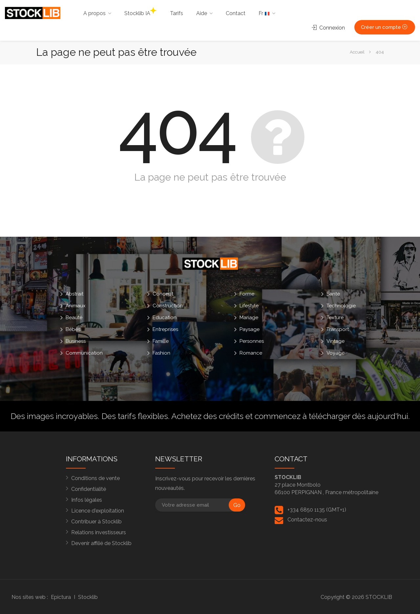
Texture (335, 317)
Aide (201, 13)
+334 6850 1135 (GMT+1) (316, 510)
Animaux (76, 306)
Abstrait (74, 294)
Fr (264, 13)
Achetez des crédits (207, 416)
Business (76, 341)
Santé (333, 294)
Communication (84, 353)
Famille (161, 341)
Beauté (74, 317)
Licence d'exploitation (97, 511)
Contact (235, 13)
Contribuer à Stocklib (96, 521)
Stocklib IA (140, 11)
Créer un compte (385, 27)
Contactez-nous (307, 519)
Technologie (341, 306)
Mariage (249, 317)
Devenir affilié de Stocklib (101, 543)
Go (237, 505)
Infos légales (86, 500)
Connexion (328, 28)
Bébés (73, 329)
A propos (94, 13)
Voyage (335, 353)
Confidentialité (88, 489)
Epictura (61, 597)
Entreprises (165, 329)
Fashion (161, 353)
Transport (337, 329)
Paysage (250, 329)
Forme (247, 294)
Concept (163, 294)
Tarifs (176, 13)
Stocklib (88, 597)
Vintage (335, 341)
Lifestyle (249, 306)
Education (165, 317)
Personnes (252, 341)
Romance (251, 353)
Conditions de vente (95, 478)
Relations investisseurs (98, 532)
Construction (168, 306)
